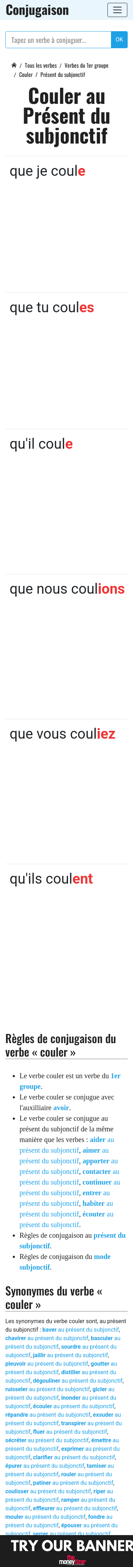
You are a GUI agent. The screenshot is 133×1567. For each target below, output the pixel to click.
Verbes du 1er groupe (87, 65)
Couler (26, 74)
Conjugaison (37, 9)
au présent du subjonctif (81, 1329)
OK (119, 39)
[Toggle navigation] (117, 10)
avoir (61, 1108)
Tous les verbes (41, 65)
